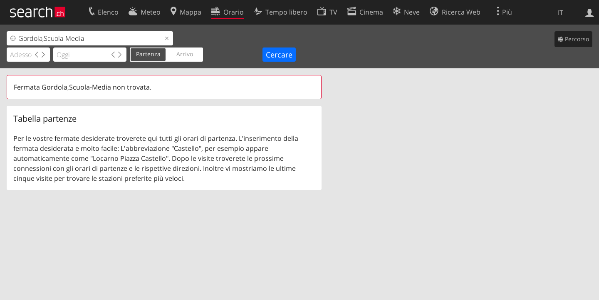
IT (560, 12)
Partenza (148, 54)
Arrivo (184, 54)
